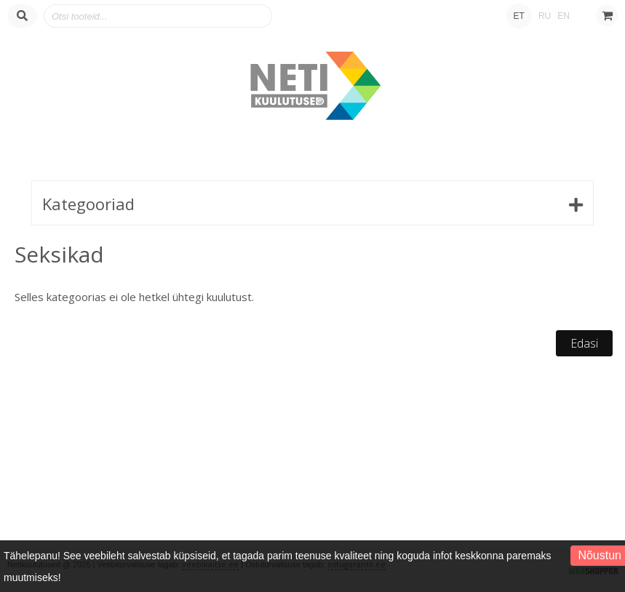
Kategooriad (88, 204)
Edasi (584, 343)
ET (519, 16)
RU (544, 16)
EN (563, 16)
